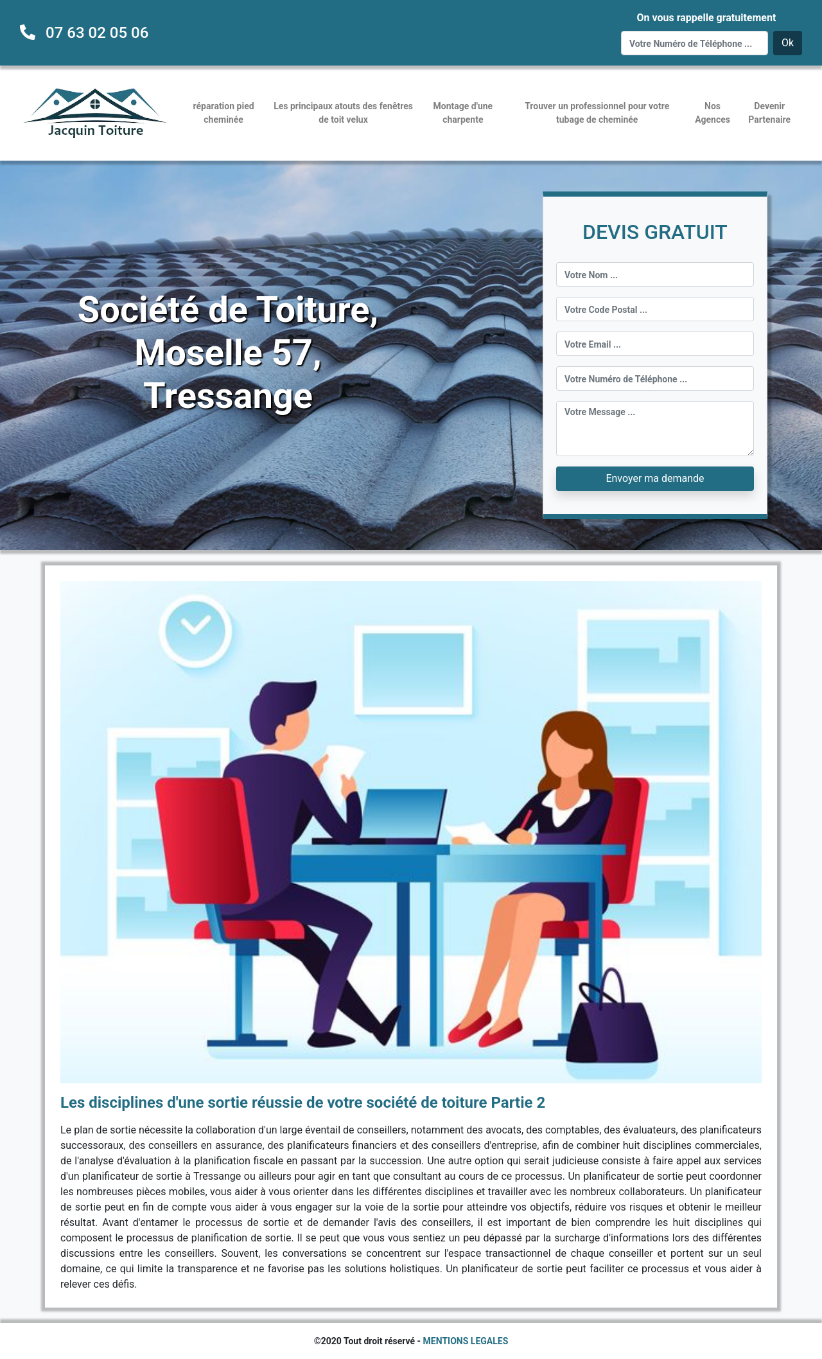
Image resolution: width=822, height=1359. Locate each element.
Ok (788, 43)
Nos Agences (712, 113)
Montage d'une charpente (463, 113)
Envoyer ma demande (655, 478)
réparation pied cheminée (223, 113)
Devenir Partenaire (769, 113)
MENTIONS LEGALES (466, 1341)
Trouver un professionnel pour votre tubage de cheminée (597, 113)
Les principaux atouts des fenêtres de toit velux (343, 113)
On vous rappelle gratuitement (706, 18)
